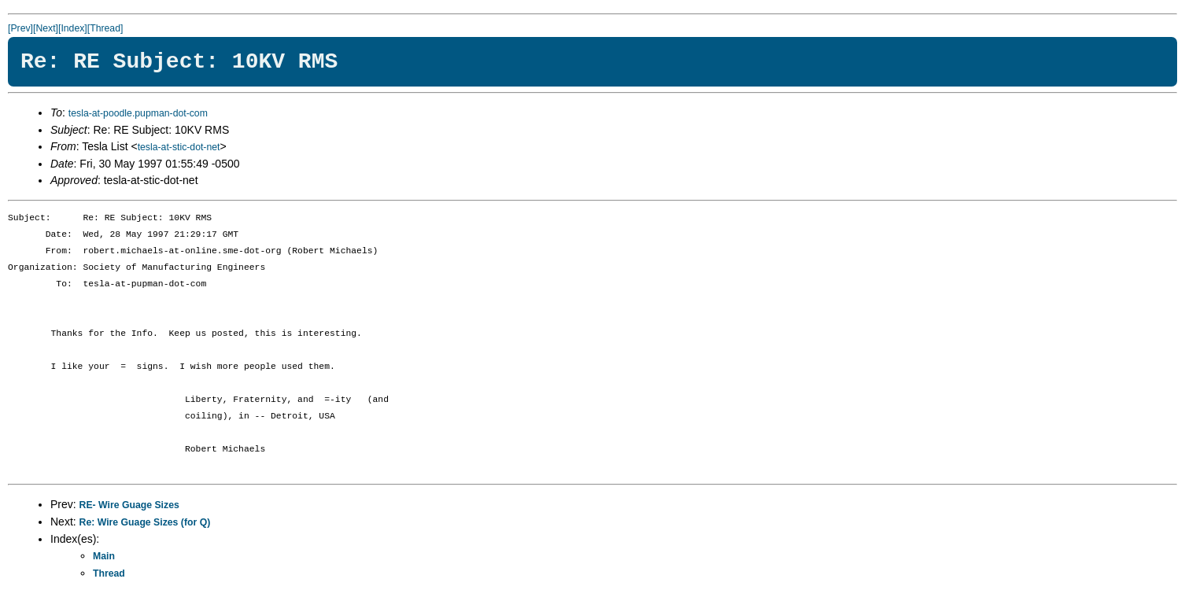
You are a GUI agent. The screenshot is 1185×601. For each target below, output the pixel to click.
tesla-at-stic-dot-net (179, 147)
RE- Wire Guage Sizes (129, 505)
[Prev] (20, 28)
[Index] (72, 28)
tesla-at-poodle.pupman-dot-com (138, 113)
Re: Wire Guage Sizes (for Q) (145, 522)
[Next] (45, 28)
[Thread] (105, 28)
